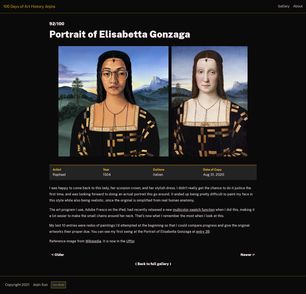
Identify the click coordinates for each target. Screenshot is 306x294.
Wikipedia (93, 241)
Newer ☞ (248, 255)
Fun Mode (58, 284)
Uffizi (130, 241)
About (298, 6)
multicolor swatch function (194, 210)
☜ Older (57, 255)
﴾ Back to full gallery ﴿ (153, 264)
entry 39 (203, 232)
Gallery (284, 6)
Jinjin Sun (40, 285)
